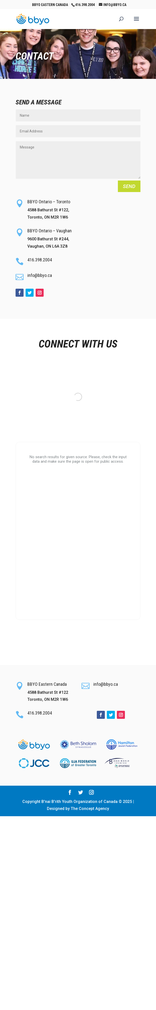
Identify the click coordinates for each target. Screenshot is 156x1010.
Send (129, 186)
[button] (136, 22)
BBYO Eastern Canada (50, 5)
